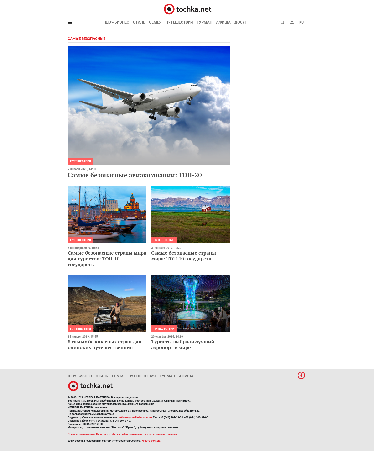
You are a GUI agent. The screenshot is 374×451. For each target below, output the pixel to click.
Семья (155, 22)
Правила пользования (81, 434)
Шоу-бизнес (117, 22)
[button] (292, 22)
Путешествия (179, 22)
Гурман (204, 22)
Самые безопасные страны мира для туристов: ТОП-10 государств (107, 259)
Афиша (223, 22)
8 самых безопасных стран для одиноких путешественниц (104, 344)
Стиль (139, 22)
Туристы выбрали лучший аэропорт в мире (182, 344)
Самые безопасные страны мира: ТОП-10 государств (183, 256)
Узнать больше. (151, 440)
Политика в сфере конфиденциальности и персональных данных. (137, 434)
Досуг (240, 22)
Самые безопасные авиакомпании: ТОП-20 (135, 175)
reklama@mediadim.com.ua (135, 417)
